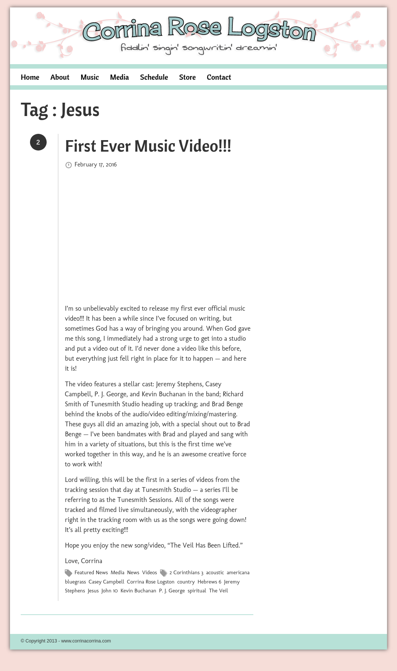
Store (187, 77)
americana (238, 572)
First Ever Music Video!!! (148, 145)
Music (89, 77)
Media (119, 77)
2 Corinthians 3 (186, 572)
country (186, 581)
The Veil (218, 590)
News (133, 572)
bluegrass (75, 581)
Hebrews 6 (209, 581)
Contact (219, 77)
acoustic (215, 572)
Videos (149, 572)
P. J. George (172, 590)
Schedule (154, 77)
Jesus (93, 590)
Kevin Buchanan (138, 590)
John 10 (109, 590)
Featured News (91, 572)
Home (30, 77)
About (59, 77)
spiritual (197, 590)
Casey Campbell (106, 581)
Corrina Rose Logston (150, 581)
